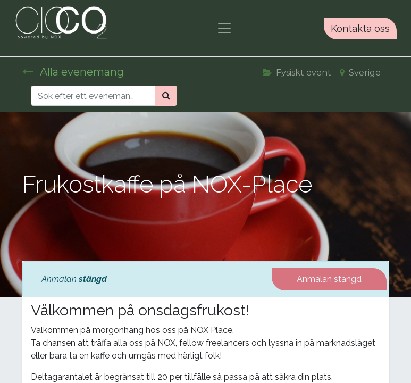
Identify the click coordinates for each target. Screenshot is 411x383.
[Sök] (166, 96)
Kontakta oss (360, 28)
